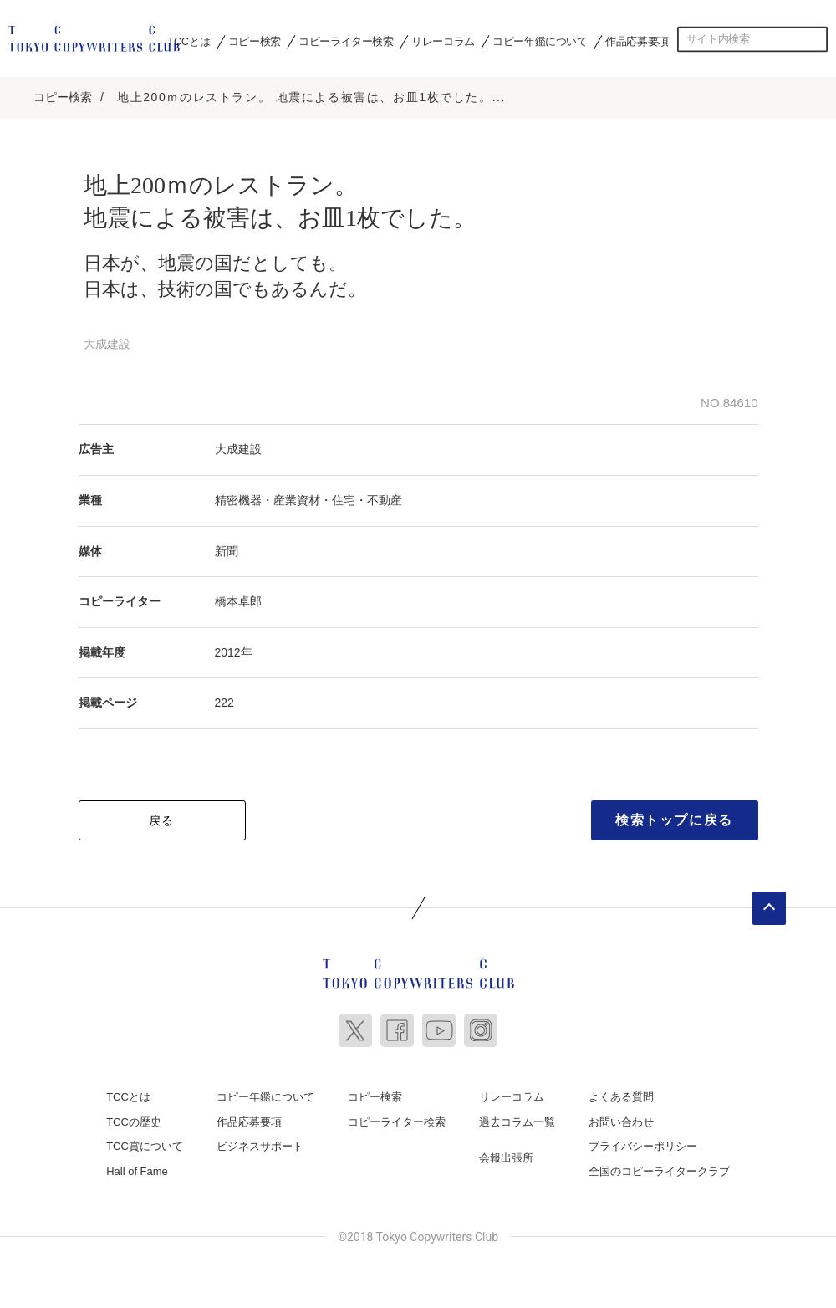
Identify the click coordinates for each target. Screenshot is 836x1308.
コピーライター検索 (345, 41)
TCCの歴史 (133, 1117)
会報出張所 (506, 1153)
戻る (162, 815)
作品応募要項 (637, 41)
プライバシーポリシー (643, 1141)
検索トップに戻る (674, 815)
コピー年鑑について (539, 41)
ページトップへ (769, 903)
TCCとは (188, 41)
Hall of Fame (137, 1166)
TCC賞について (144, 1141)
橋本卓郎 (238, 597)
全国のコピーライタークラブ (659, 1166)
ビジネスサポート (260, 1141)
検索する (815, 39)
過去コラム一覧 (517, 1117)
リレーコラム (443, 41)
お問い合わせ (621, 1117)
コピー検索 (254, 41)
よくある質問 (621, 1092)
